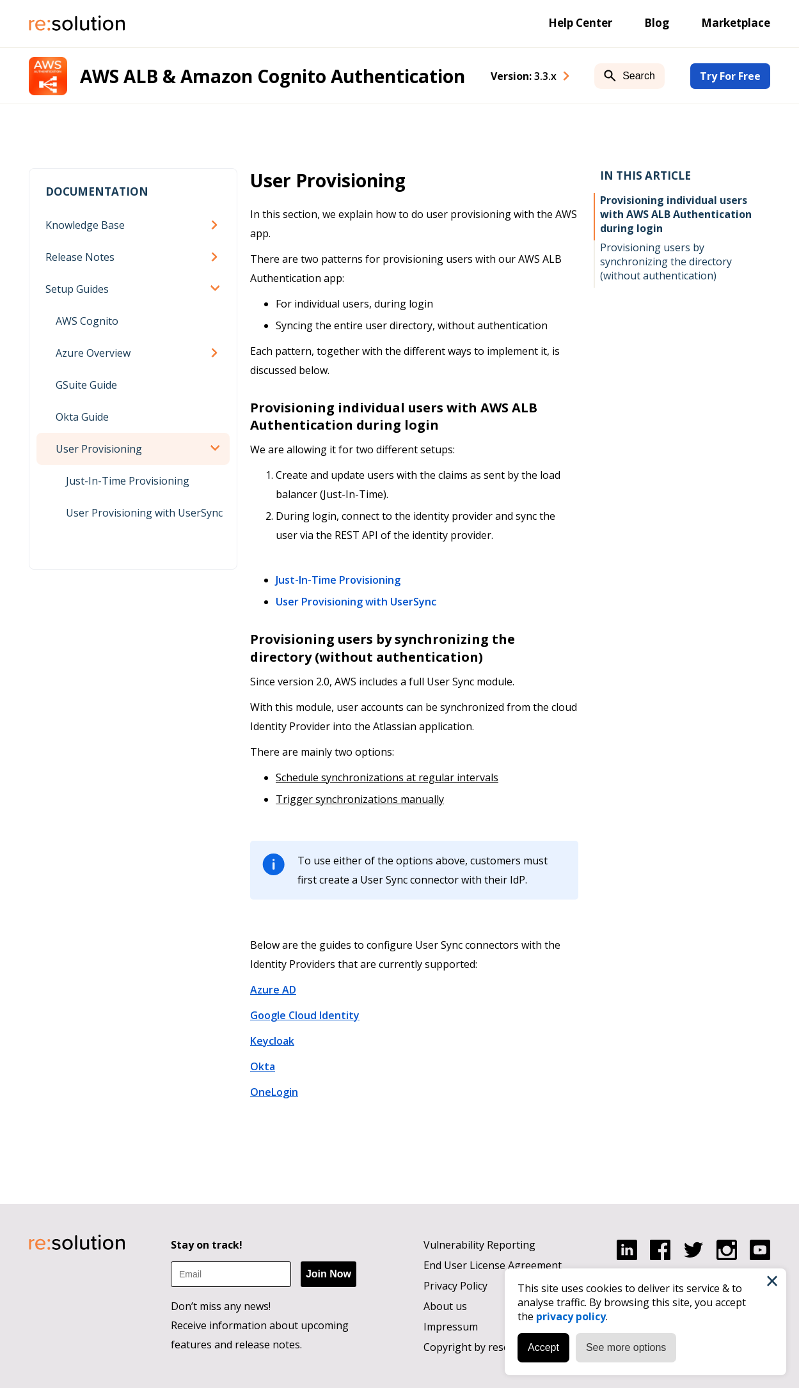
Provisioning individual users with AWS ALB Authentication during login (676, 214)
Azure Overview (93, 353)
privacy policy (571, 1316)
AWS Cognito (87, 321)
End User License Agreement (492, 1265)
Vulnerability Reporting (479, 1245)
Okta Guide (82, 417)
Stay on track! (206, 1245)
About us (445, 1306)
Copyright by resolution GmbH (497, 1347)
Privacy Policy (455, 1286)
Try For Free (730, 76)
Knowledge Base (85, 225)
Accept (543, 1347)
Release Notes (80, 257)
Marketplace (735, 22)
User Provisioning (99, 449)
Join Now (328, 1273)
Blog (656, 22)
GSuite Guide (86, 385)
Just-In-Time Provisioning (127, 481)
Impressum (450, 1327)
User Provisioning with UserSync (144, 513)
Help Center (580, 22)
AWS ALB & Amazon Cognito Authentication (272, 76)
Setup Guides (77, 289)
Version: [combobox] (524, 76)
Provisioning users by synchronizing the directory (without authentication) (666, 261)
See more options (626, 1347)
